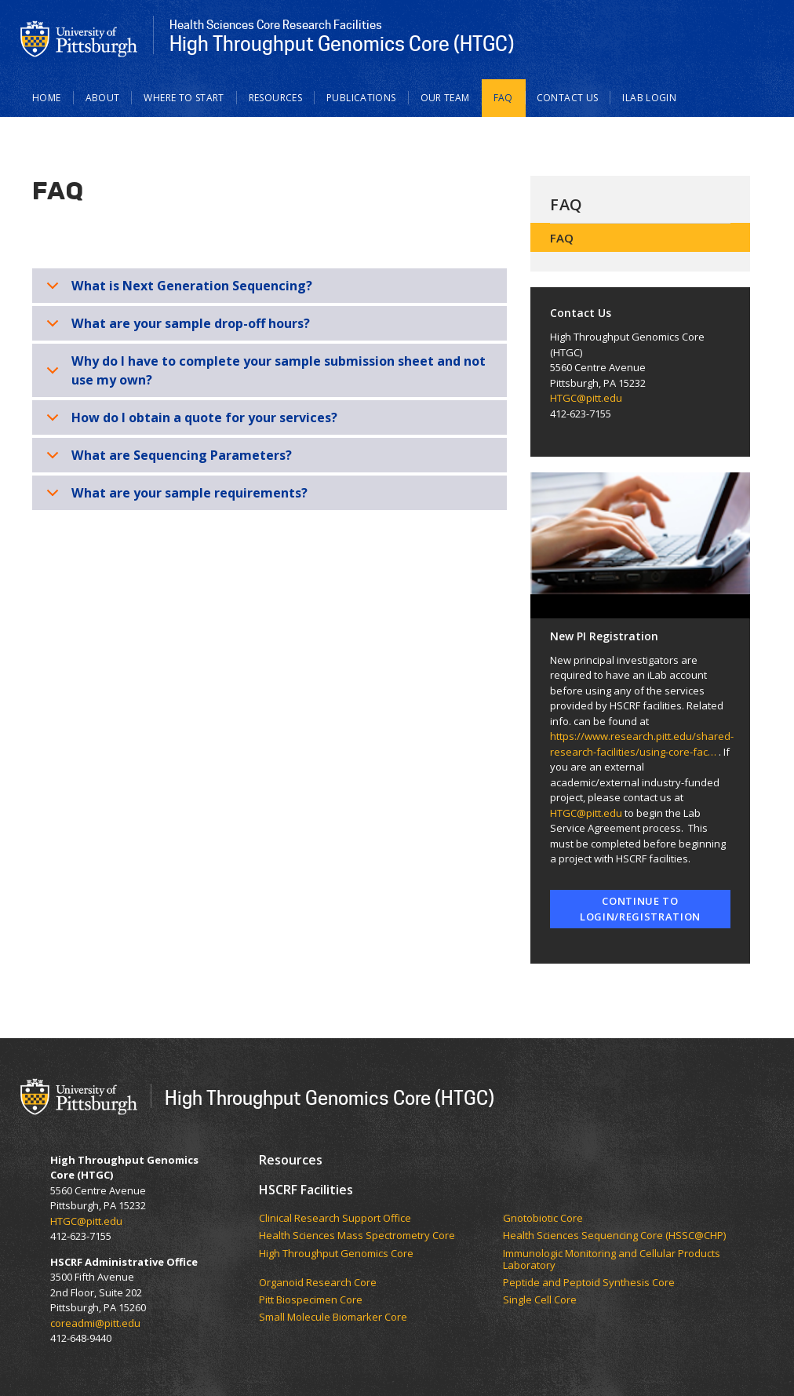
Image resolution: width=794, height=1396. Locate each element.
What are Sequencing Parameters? (166, 459)
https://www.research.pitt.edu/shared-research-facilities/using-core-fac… (642, 744)
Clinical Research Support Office (336, 1218)
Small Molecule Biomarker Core (333, 1317)
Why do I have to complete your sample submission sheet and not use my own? (263, 372)
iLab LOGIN (649, 97)
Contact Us (568, 97)
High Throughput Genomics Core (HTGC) (329, 1097)
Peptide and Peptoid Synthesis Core (589, 1283)
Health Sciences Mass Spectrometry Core (357, 1236)
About (103, 97)
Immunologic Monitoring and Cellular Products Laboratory (611, 1260)
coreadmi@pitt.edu (95, 1323)
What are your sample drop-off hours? (175, 328)
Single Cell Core (540, 1300)
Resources (275, 97)
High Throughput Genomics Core (336, 1254)
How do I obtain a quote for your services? (189, 422)
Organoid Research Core (318, 1283)
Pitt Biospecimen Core (310, 1300)
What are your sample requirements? (174, 497)
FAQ (503, 97)
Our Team (445, 97)
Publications (361, 97)
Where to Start (184, 97)
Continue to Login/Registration (640, 909)
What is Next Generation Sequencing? (176, 290)
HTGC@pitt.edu (586, 398)
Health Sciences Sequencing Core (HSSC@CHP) (614, 1236)
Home (46, 97)
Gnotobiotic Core (543, 1218)
